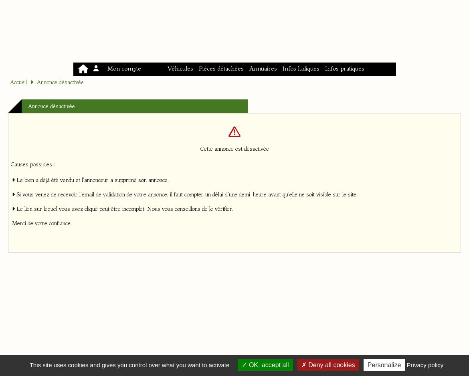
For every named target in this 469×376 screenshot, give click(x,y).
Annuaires (263, 68)
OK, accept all (265, 365)
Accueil (18, 82)
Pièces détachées (221, 68)
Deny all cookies (328, 365)
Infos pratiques (344, 68)
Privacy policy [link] (425, 365)
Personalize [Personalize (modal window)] (384, 365)
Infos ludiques (301, 68)
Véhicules (180, 68)
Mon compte (117, 68)
